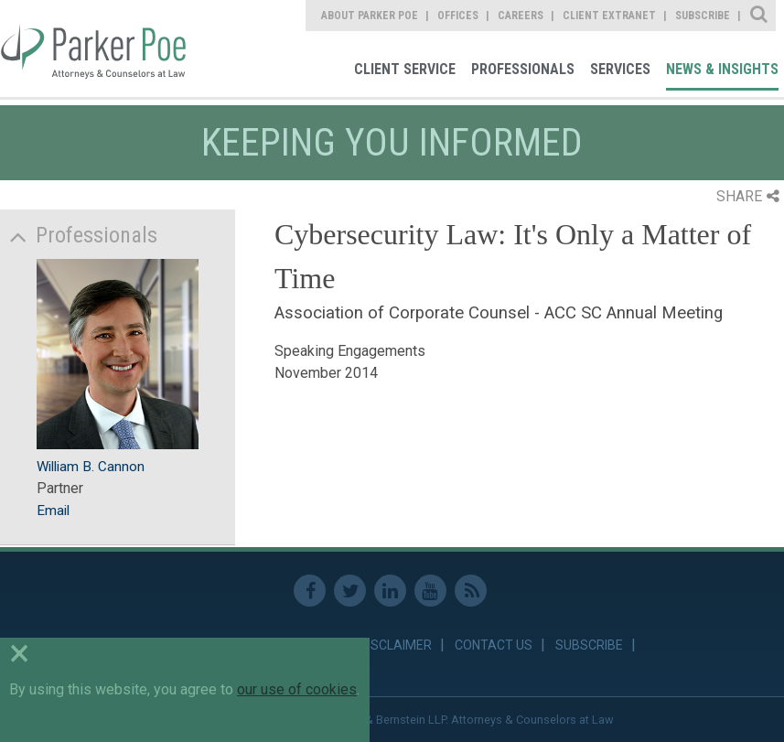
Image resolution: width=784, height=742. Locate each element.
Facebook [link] (310, 591)
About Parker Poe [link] (369, 15)
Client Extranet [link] (609, 15)
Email (53, 510)
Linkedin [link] (390, 591)
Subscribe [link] (702, 15)
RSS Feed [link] (471, 591)
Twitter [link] (350, 591)
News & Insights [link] (722, 69)
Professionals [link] (523, 69)
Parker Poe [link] (94, 48)
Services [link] (620, 69)
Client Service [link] (405, 69)
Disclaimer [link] (396, 645)
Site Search (760, 15)
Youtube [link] (430, 591)
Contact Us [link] (493, 645)
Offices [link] (457, 15)
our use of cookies (297, 689)
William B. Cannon (91, 466)
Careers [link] (520, 15)
